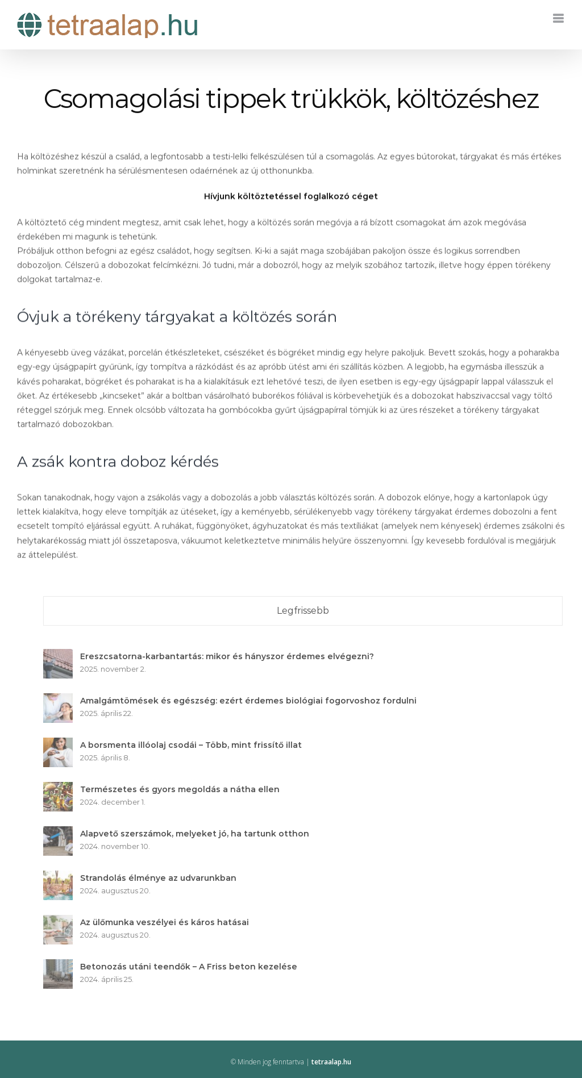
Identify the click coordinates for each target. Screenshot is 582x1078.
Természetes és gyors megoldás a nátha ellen (184, 789)
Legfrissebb (307, 610)
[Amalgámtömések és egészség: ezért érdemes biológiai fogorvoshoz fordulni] (62, 700)
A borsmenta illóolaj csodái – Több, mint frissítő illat (195, 745)
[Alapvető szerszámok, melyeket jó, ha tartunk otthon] (62, 833)
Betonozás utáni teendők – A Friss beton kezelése (192, 967)
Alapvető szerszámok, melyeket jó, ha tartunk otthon (198, 834)
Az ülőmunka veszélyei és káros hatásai (168, 922)
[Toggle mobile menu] (559, 18)
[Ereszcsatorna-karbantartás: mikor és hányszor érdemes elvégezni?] (62, 656)
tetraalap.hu (331, 1062)
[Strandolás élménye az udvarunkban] (62, 877)
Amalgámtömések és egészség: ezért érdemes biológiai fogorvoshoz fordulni (252, 701)
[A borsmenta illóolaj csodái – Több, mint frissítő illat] (62, 744)
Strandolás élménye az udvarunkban (162, 878)
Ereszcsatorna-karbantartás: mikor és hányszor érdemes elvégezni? (231, 656)
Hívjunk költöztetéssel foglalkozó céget (291, 197)
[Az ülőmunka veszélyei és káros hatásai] (62, 922)
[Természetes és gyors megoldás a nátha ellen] (62, 789)
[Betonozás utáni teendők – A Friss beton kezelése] (62, 966)
